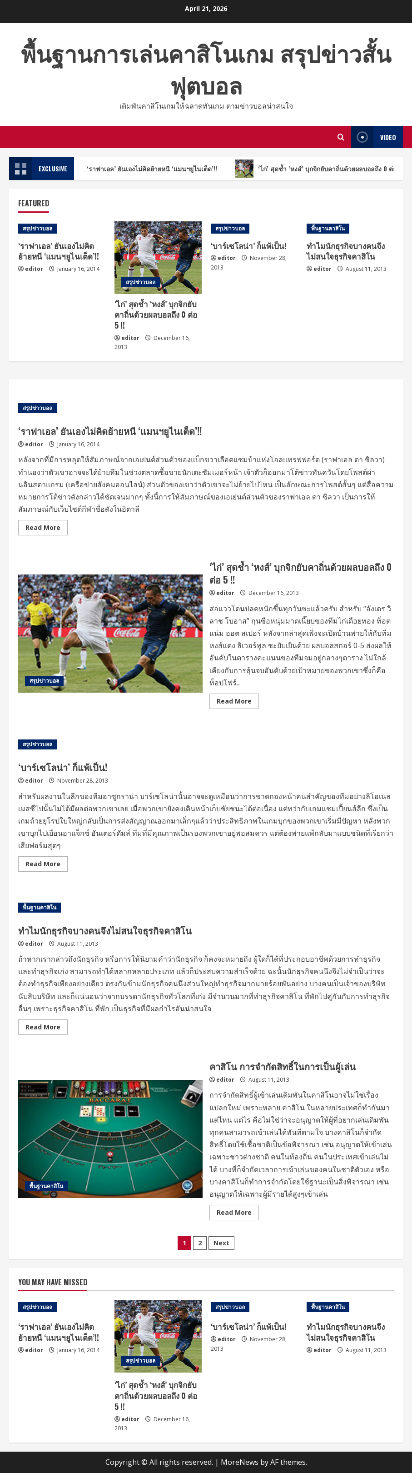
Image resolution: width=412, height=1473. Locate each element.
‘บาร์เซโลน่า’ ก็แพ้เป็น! (249, 245)
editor (34, 269)
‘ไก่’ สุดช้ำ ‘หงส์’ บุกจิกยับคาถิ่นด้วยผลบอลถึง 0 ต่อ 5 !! (155, 314)
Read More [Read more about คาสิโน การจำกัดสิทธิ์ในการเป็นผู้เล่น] (238, 1214)
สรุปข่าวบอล (37, 228)
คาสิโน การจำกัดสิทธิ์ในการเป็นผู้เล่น (110, 1139)
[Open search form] (341, 137)
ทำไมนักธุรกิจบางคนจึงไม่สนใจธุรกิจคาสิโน (346, 251)
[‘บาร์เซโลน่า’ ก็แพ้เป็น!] (254, 228)
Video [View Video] (373, 137)
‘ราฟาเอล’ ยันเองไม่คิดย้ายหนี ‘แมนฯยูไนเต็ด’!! (150, 169)
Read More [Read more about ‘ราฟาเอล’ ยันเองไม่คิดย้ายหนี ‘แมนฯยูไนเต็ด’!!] (46, 529)
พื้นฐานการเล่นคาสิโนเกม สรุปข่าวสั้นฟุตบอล (206, 68)
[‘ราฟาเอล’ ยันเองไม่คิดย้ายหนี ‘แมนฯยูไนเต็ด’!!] (61, 228)
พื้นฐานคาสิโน (328, 228)
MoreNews (239, 1462)
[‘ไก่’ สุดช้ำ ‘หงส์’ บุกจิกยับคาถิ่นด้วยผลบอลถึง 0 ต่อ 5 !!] (158, 257)
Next (221, 1242)
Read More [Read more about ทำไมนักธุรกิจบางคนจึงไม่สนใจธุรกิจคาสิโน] (46, 1028)
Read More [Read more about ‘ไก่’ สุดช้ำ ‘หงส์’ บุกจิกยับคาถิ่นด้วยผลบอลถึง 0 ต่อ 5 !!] (238, 702)
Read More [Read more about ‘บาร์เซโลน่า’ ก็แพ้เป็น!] (46, 865)
